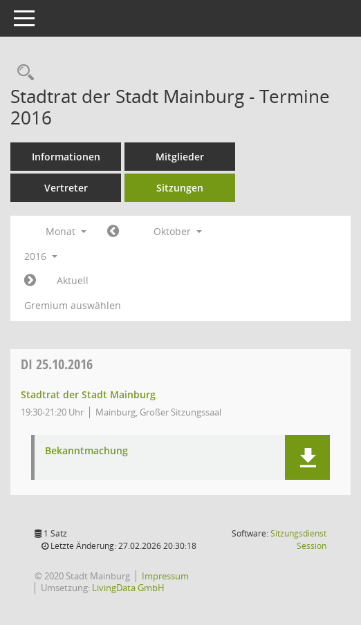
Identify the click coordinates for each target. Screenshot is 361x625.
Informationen (66, 156)
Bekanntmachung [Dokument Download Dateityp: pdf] (86, 451)
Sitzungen (179, 187)
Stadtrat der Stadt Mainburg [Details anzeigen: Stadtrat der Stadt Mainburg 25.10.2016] (88, 394)
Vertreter (66, 187)
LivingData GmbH (128, 587)
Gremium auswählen (72, 305)
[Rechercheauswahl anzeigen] (22, 73)
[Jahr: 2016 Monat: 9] (113, 231)
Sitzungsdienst (298, 540)
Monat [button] (66, 231)
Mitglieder (180, 156)
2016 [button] (40, 256)
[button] (307, 457)
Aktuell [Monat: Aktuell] (73, 280)
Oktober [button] (178, 231)
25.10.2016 (57, 364)
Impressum (165, 576)
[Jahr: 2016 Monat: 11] (30, 280)
